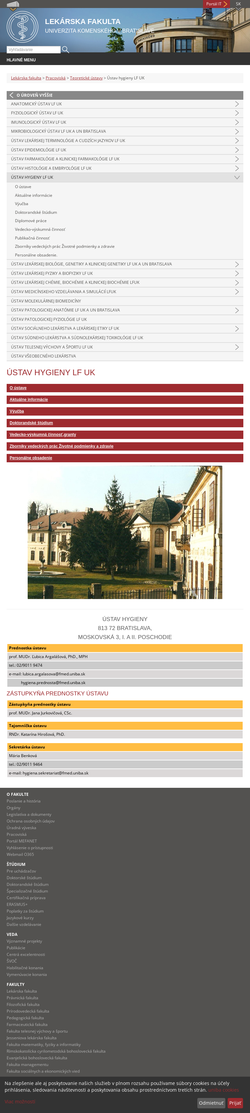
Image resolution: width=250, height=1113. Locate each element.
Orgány (13, 807)
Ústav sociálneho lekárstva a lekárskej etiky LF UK (65, 328)
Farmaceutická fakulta (27, 1024)
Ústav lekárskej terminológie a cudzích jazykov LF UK (68, 140)
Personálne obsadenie (31, 458)
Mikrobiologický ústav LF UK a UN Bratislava (58, 131)
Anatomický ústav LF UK (36, 104)
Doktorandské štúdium (36, 212)
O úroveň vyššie (35, 95)
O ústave (23, 186)
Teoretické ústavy (86, 78)
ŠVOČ (12, 961)
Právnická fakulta (22, 998)
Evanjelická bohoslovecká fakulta (37, 1058)
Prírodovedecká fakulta (28, 1011)
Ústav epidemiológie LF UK (38, 150)
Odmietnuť (211, 1103)
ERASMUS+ (17, 904)
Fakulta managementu (27, 1064)
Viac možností (20, 1101)
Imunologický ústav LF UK (38, 122)
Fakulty (15, 984)
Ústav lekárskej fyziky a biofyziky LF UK (52, 273)
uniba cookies (223, 1090)
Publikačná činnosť (32, 238)
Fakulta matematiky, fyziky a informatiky (44, 1044)
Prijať (235, 1103)
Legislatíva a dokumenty (29, 814)
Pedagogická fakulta (25, 1018)
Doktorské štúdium (24, 878)
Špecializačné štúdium (27, 891)
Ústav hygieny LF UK (32, 177)
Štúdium (16, 864)
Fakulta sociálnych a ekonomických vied (43, 1071)
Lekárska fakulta (26, 78)
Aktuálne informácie (33, 195)
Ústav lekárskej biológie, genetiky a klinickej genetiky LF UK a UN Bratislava (91, 264)
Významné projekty (24, 941)
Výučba (21, 203)
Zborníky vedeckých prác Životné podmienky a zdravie (65, 246)
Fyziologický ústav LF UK (37, 113)
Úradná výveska (21, 827)
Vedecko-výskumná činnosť (40, 229)
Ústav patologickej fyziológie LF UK (49, 319)
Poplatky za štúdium (25, 911)
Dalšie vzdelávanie (24, 924)
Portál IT (214, 4)
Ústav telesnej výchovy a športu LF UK (52, 347)
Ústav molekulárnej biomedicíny (46, 301)
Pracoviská (56, 78)
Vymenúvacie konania (27, 974)
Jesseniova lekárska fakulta (32, 1038)
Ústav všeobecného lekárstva (43, 356)
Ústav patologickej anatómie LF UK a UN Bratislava (65, 310)
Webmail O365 (20, 854)
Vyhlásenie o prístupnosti (30, 848)
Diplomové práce (31, 220)
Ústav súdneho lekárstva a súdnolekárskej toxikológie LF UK (77, 338)
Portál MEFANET (22, 841)
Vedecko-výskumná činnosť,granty (43, 434)
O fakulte (18, 794)
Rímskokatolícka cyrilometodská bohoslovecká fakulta (56, 1051)
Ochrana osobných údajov (31, 821)
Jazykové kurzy (20, 918)
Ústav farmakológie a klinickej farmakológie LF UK (65, 159)
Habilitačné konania (25, 968)
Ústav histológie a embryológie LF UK (51, 168)
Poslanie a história (24, 801)
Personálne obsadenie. (36, 255)
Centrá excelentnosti (26, 954)
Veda (12, 934)
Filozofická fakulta (23, 1004)
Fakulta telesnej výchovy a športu (37, 1031)
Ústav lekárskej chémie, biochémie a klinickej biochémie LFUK (75, 282)
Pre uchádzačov (21, 871)
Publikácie (16, 948)
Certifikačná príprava (26, 898)
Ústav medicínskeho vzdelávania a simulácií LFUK (63, 292)
